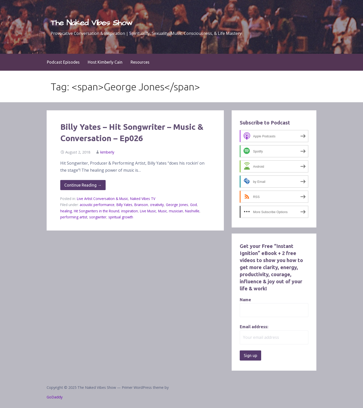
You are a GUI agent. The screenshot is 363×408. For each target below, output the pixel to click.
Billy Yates (124, 204)
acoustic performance (97, 204)
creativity (157, 204)
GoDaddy (55, 397)
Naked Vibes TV (142, 198)
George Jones (177, 204)
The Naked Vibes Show (91, 23)
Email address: (254, 326)
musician (176, 211)
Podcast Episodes (63, 62)
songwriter (97, 217)
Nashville (192, 211)
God (193, 204)
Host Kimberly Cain (105, 62)
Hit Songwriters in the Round (96, 211)
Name (245, 299)
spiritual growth (120, 217)
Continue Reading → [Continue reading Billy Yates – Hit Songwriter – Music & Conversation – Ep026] (83, 185)
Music (162, 211)
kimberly (107, 152)
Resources (140, 62)
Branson (141, 204)
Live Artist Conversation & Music (102, 198)
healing (66, 211)
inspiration (129, 211)
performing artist (73, 217)
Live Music (148, 211)
